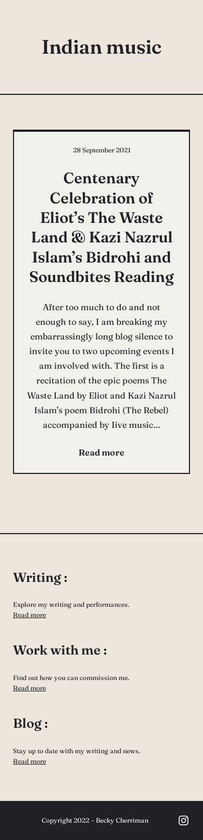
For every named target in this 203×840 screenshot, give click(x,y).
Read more (29, 615)
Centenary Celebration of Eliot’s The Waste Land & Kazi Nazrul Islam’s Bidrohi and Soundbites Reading (101, 227)
